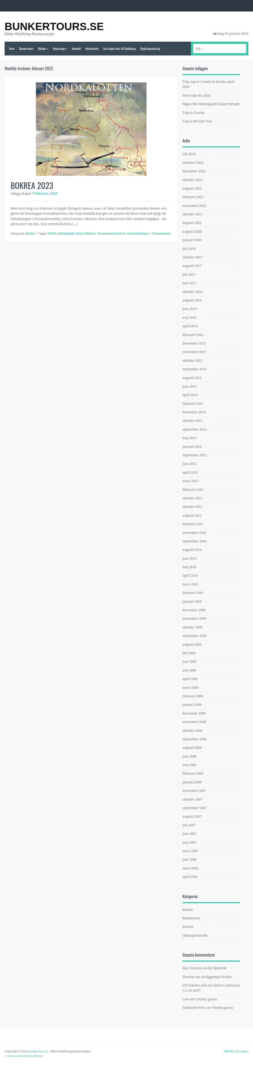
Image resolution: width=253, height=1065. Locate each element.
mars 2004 (190, 868)
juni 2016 (189, 309)
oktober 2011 (192, 506)
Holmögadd (66, 233)
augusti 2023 (192, 188)
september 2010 (194, 541)
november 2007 (194, 790)
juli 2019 (189, 248)
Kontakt (76, 48)
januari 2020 (192, 240)
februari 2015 (192, 403)
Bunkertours (26, 48)
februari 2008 (192, 773)
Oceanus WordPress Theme (25, 1056)
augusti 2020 (192, 231)
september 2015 (194, 369)
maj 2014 (189, 438)
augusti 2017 (192, 265)
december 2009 (194, 610)
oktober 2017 (192, 257)
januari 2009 (192, 704)
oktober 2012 (192, 498)
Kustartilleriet (86, 233)
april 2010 (190, 575)
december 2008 (194, 713)
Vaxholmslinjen (138, 233)
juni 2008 (189, 756)
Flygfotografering (150, 48)
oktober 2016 (192, 291)
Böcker (43, 48)
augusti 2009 (192, 644)
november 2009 (194, 618)
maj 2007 (189, 842)
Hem (11, 48)
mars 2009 (190, 687)
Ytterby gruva (206, 999)
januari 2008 (192, 782)
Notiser (188, 926)
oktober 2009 (192, 627)
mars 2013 (190, 481)
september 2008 (194, 739)
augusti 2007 (192, 816)
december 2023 (194, 171)
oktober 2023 (192, 180)
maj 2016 (189, 317)
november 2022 (194, 205)
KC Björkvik (217, 968)
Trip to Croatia (193, 112)
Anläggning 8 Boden (216, 977)
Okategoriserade (195, 935)
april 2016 (190, 326)
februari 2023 (192, 197)
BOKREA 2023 (32, 185)
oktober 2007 (192, 799)
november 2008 (194, 722)
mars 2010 (190, 584)
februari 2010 (192, 592)
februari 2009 (192, 696)
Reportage (60, 48)
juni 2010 (189, 558)
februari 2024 (192, 162)
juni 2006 (189, 859)
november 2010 (194, 532)
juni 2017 (189, 283)
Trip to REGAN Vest (197, 121)
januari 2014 (192, 446)
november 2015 (194, 352)
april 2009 (190, 679)
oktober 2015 (192, 360)
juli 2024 (189, 154)
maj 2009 (189, 670)
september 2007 (194, 808)
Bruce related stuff (20, 62)
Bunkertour (191, 918)
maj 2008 (189, 765)
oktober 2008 (192, 730)
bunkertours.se (54, 26)
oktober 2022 (192, 214)
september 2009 (194, 636)
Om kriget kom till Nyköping (119, 48)
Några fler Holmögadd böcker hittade (210, 104)
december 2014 (194, 412)
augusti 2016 (192, 300)
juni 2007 (189, 833)
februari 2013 (192, 489)
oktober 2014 (192, 420)
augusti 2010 (192, 549)
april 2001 (190, 876)
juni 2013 (189, 463)
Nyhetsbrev (92, 48)
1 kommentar (161, 233)
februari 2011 (192, 524)
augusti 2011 (192, 515)
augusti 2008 (192, 747)
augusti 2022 (192, 222)
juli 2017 (189, 274)
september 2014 (194, 429)
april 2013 (190, 472)
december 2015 (194, 343)
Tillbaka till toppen (236, 1051)
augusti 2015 (192, 378)
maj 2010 (189, 567)
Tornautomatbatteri (111, 233)
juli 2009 (189, 653)
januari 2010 (192, 601)
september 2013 (194, 455)
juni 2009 (189, 661)
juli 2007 (189, 825)
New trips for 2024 (196, 95)
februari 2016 (192, 335)
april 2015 (190, 395)
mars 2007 (190, 851)
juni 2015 (189, 386)
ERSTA (52, 233)
